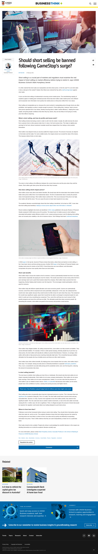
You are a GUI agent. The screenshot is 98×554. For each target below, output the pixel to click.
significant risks (23, 396)
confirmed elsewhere (72, 216)
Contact (31, 535)
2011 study (52, 210)
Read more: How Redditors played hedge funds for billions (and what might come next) (45, 389)
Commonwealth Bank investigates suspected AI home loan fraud (36, 490)
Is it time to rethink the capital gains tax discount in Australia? (11, 490)
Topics (11, 535)
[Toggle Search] (90, 3)
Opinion (5, 484)
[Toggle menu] (94, 3)
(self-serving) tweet (67, 90)
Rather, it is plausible (49, 381)
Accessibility (27, 544)
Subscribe (90, 525)
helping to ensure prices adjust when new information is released (53, 205)
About (25, 535)
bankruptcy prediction (70, 363)
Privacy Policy (5, 544)
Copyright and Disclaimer (16, 544)
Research (18, 535)
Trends (4, 535)
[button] (8, 68)
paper (24, 262)
